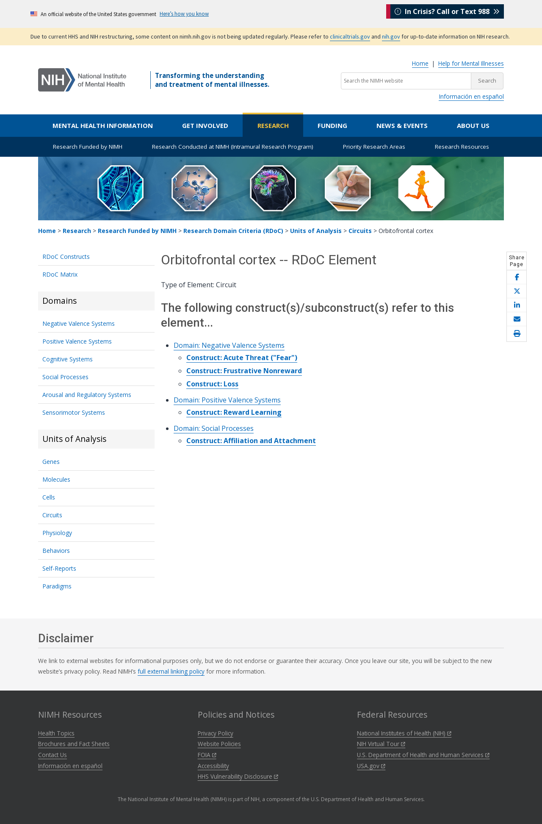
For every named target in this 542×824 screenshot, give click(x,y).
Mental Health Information (103, 125)
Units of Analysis (316, 231)
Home (420, 63)
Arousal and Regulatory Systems (86, 395)
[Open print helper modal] (516, 333)
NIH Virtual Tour (381, 744)
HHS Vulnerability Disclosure (238, 776)
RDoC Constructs (66, 256)
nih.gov (391, 36)
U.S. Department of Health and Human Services (423, 755)
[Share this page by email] (516, 319)
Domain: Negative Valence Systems (229, 345)
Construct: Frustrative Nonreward (244, 370)
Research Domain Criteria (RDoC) (233, 231)
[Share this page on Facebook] (516, 277)
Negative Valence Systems (78, 323)
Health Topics (56, 733)
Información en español (471, 96)
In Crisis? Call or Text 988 (447, 13)
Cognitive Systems (67, 359)
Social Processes (65, 377)
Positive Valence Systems (77, 341)
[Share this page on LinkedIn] (516, 305)
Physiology (57, 533)
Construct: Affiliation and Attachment (251, 440)
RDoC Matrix (59, 274)
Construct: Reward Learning (234, 412)
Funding (332, 125)
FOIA (207, 755)
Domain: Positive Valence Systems (227, 400)
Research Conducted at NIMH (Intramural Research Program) (232, 146)
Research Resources (462, 146)
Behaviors (56, 551)
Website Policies (219, 744)
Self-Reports (59, 568)
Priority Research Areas (374, 146)
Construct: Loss (212, 383)
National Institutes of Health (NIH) (404, 733)
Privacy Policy (215, 733)
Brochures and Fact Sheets (74, 744)
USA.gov (371, 766)
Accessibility (213, 766)
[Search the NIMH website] (406, 80)
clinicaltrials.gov (350, 36)
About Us (473, 125)
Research (273, 125)
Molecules (56, 479)
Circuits (360, 231)
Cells (48, 497)
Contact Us (52, 755)
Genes (51, 462)
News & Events (402, 125)
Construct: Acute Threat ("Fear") (241, 357)
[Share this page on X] (516, 291)
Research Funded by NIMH (87, 146)
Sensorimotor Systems (73, 412)
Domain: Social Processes (214, 428)
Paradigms (57, 586)
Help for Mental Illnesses (471, 63)
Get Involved (205, 125)
